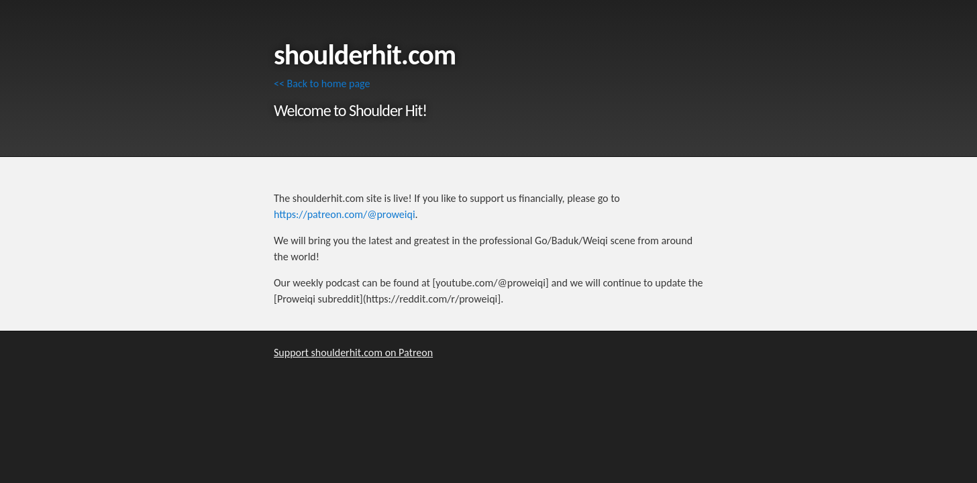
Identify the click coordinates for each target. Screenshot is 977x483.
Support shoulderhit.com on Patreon (353, 352)
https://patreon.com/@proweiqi (344, 214)
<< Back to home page (322, 83)
